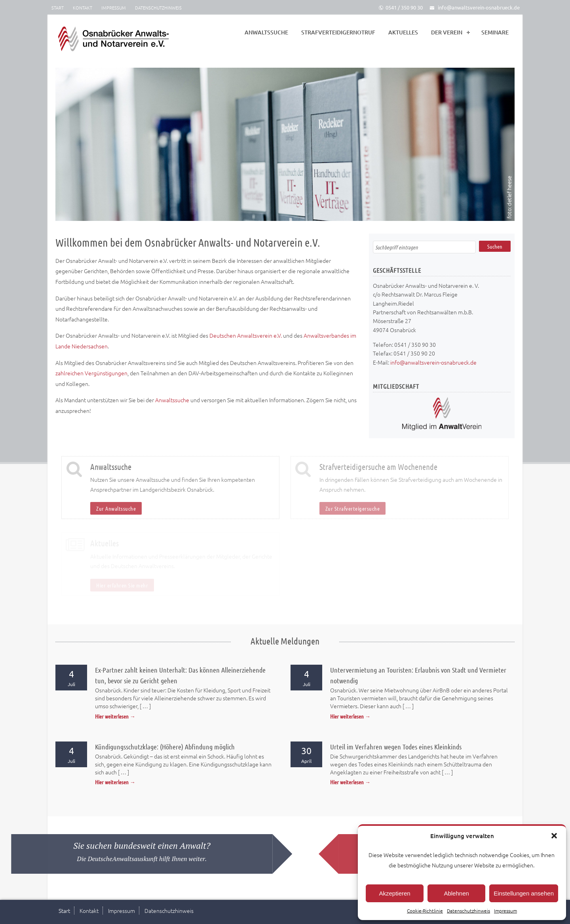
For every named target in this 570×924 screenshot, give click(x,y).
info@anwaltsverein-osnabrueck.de (474, 7)
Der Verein (446, 32)
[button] (554, 836)
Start (57, 7)
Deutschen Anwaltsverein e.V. (245, 335)
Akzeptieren (394, 893)
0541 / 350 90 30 (400, 7)
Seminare (495, 32)
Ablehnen (456, 893)
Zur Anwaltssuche (116, 508)
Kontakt (82, 7)
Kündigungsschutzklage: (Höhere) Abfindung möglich (165, 746)
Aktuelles (403, 32)
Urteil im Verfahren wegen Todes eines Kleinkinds (396, 746)
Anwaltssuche (266, 32)
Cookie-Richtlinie (425, 910)
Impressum (505, 910)
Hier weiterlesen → (115, 716)
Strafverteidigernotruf (338, 32)
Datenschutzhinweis (468, 910)
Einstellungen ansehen (524, 893)
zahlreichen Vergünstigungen (91, 373)
